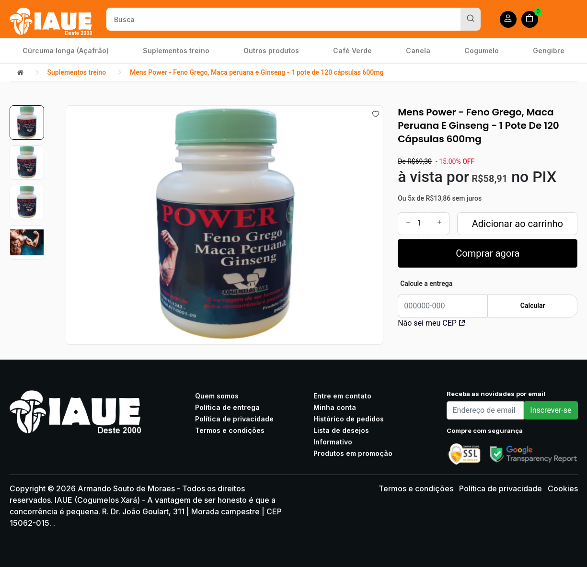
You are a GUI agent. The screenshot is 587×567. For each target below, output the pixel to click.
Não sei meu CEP (431, 323)
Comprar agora (487, 253)
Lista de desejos (341, 430)
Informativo (332, 442)
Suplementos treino (176, 50)
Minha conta (334, 407)
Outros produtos (271, 50)
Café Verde (352, 50)
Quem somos (217, 396)
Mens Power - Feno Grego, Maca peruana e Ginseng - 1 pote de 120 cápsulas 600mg (256, 72)
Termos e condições (230, 430)
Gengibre (548, 50)
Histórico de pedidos (348, 419)
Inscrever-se (550, 410)
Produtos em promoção (352, 453)
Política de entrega (227, 407)
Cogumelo (481, 50)
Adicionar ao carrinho (517, 223)
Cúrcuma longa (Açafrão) (66, 50)
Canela (418, 50)
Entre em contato (342, 396)
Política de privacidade (234, 419)
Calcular (532, 305)
